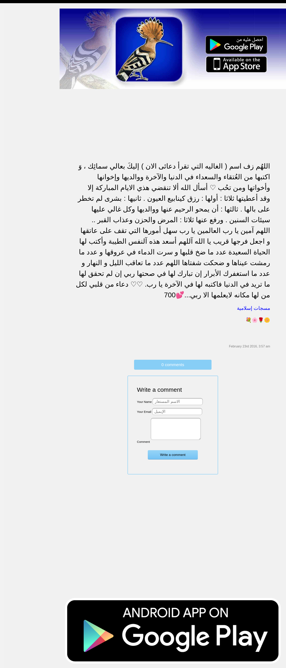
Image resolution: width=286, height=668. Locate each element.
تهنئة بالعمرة (11, 134)
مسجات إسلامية (13, 12)
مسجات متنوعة (12, 73)
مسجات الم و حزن (14, 58)
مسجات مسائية (12, 27)
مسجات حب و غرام (15, 119)
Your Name (144, 401)
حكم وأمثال (10, 196)
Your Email (144, 411)
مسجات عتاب (11, 127)
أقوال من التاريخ (13, 188)
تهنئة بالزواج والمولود (16, 111)
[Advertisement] (173, 117)
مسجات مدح (11, 20)
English (8, 165)
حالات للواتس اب (14, 81)
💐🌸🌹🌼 (257, 320)
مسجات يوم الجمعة (15, 173)
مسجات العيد (11, 157)
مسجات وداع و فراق (16, 43)
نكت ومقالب (11, 211)
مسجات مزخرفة (13, 88)
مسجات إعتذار (12, 66)
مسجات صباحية (13, 50)
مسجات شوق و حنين (16, 35)
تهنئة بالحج (9, 96)
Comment (143, 441)
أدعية (6, 180)
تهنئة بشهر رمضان (14, 150)
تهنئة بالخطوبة (12, 104)
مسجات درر (10, 219)
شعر (6, 203)
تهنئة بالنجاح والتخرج (16, 142)
